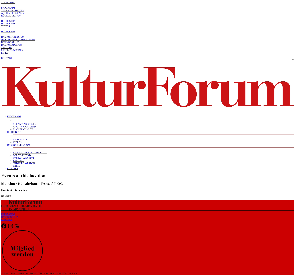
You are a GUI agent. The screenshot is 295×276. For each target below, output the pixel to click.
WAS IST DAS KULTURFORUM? (18, 39)
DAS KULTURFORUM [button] (18, 145)
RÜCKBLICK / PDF (11, 15)
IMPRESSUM (8, 214)
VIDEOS (5, 26)
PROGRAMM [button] (14, 116)
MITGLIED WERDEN (12, 50)
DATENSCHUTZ (9, 217)
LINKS (4, 53)
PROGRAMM (8, 7)
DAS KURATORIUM (11, 45)
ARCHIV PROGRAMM (12, 13)
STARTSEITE (8, 2)
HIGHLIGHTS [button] (14, 132)
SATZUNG (6, 47)
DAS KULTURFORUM (12, 37)
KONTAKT (6, 58)
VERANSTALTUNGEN (12, 10)
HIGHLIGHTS (8, 21)
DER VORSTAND (10, 42)
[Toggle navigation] (292, 59)
